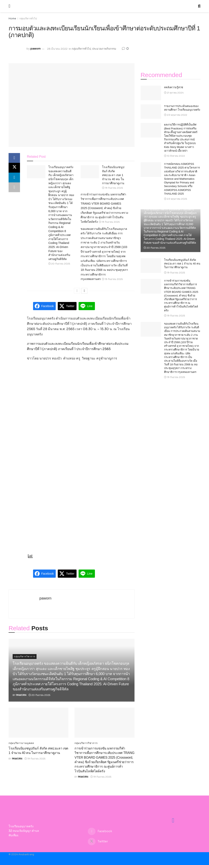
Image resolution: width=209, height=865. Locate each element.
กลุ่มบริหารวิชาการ (24, 656)
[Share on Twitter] (14, 168)
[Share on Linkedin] (14, 177)
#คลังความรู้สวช (173, 87)
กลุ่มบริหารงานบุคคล (21, 743)
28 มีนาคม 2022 (57, 49)
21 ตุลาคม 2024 (173, 92)
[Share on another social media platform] (14, 187)
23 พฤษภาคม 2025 (175, 198)
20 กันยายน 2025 (59, 263)
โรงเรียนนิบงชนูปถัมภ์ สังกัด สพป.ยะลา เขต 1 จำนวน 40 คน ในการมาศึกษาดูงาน (113, 175)
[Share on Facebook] (14, 158)
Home (12, 18)
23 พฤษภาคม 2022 (175, 114)
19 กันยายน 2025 (112, 187)
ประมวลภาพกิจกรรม (104, 49)
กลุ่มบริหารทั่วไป (28, 18)
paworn (35, 49)
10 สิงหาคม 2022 (174, 155)
